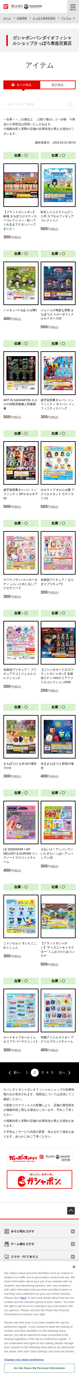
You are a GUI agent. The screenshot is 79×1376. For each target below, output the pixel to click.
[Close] (74, 1268)
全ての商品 (24, 85)
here (23, 1299)
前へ (16, 1072)
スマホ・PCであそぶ (24, 1256)
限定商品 (57, 85)
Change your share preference (24, 1361)
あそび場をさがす (22, 1231)
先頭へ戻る (71, 1211)
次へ (62, 1072)
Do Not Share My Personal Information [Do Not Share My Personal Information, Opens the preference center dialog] (39, 1370)
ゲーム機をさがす (22, 1244)
